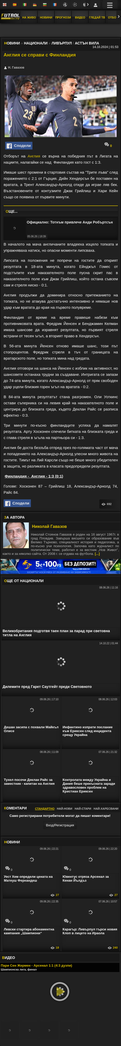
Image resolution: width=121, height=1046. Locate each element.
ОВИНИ (12, 842)
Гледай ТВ (97, 17)
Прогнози (63, 17)
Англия (34, 156)
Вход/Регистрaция (60, 825)
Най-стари (83, 808)
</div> (60, 30)
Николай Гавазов (49, 526)
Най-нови (64, 808)
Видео (80, 17)
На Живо (29, 17)
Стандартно (45, 808)
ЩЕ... (12, 211)
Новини (46, 17)
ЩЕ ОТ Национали (24, 581)
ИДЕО (8, 958)
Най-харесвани (105, 808)
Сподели (19, 145)
